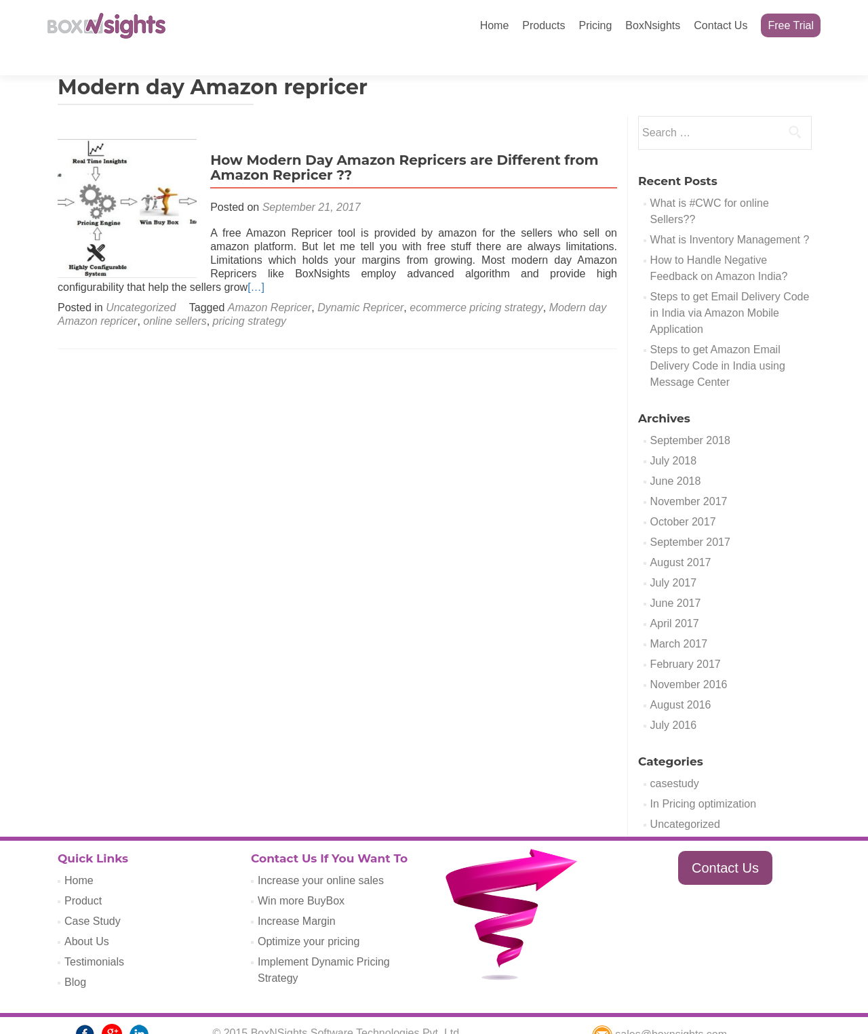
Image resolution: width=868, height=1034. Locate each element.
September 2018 (690, 416)
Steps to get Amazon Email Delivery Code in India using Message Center (717, 342)
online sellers (174, 297)
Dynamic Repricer (360, 284)
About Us (86, 917)
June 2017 (675, 579)
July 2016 (673, 701)
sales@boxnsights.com (659, 1010)
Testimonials (94, 938)
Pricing (595, 25)
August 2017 (680, 538)
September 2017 (690, 518)
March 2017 (679, 620)
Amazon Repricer (270, 284)
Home (494, 25)
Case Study (92, 897)
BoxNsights (652, 25)
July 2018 (673, 437)
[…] (256, 263)
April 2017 (674, 599)
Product (83, 877)
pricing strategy (250, 297)
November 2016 (689, 661)
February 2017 (685, 640)
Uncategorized (141, 284)
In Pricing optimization (703, 780)
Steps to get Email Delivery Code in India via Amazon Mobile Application (730, 289)
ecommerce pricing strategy (476, 284)
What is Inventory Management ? (730, 216)
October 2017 (683, 498)
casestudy (674, 759)
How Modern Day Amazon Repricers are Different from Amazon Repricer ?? (401, 143)
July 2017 (673, 559)
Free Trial (791, 25)
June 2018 (675, 457)
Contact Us (720, 25)
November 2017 (689, 477)
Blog (75, 958)
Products (543, 25)
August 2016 (680, 681)
